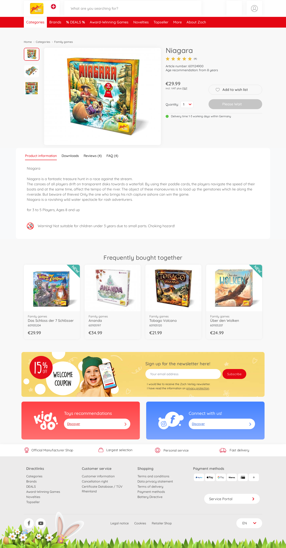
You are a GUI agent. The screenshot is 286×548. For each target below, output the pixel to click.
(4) (181, 59)
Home (28, 42)
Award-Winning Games (109, 30)
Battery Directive (149, 497)
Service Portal (232, 499)
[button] (234, 12)
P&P (184, 88)
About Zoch (196, 30)
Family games (63, 42)
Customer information (98, 476)
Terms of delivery (150, 486)
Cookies (140, 523)
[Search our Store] (132, 12)
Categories (35, 30)
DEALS (76, 30)
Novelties (141, 30)
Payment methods (151, 492)
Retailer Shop (162, 523)
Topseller (161, 30)
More (177, 30)
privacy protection (197, 388)
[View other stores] (53, 10)
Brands (55, 30)
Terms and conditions (153, 476)
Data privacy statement (155, 481)
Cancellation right (95, 481)
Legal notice (119, 523)
